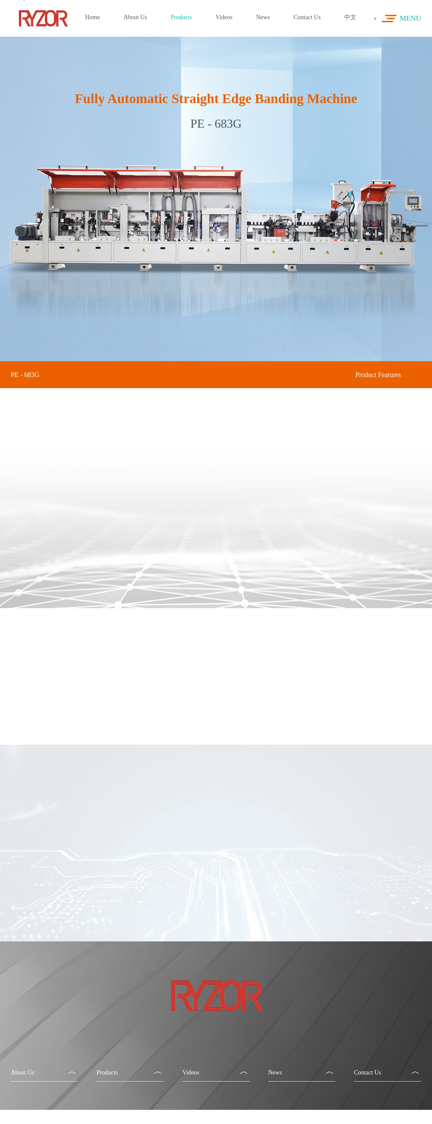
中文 (350, 17)
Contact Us (307, 17)
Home (92, 17)
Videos (224, 17)
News (263, 17)
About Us (135, 17)
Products (181, 17)
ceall (416, 1121)
